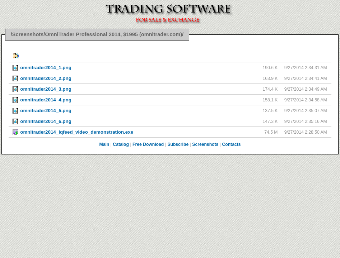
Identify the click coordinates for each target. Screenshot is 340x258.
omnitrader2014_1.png (45, 67)
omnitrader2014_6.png (45, 121)
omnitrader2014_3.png (45, 89)
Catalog (121, 144)
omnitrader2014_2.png (45, 78)
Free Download (148, 144)
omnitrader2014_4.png (45, 99)
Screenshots (205, 144)
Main (104, 144)
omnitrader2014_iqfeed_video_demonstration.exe (76, 132)
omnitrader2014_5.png (45, 110)
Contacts (231, 144)
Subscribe (177, 144)
